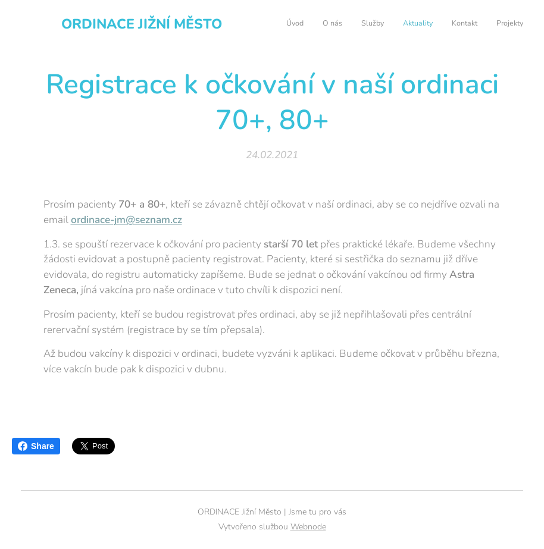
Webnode (308, 526)
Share (36, 446)
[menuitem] (431, 24)
